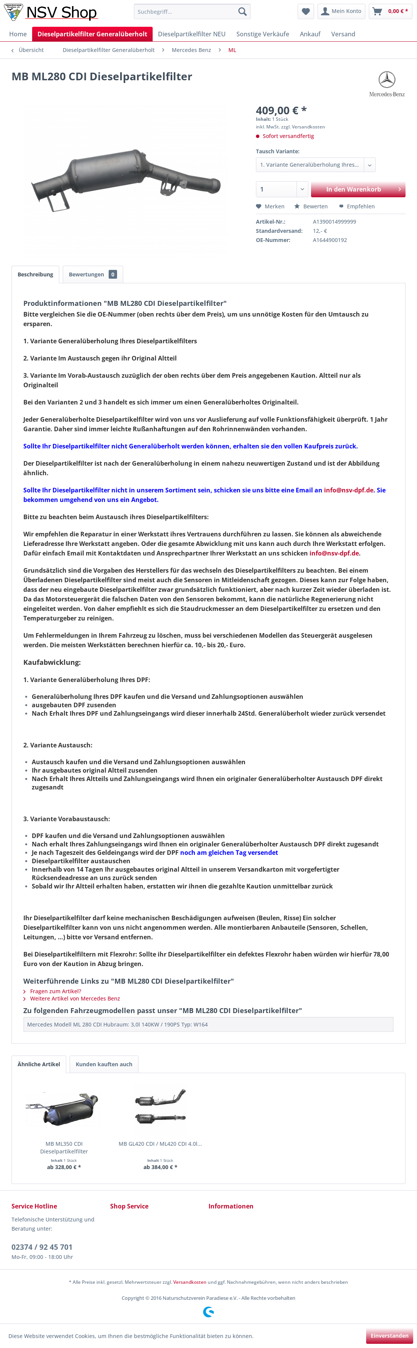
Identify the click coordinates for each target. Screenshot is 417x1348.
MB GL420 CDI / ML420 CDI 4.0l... (160, 1143)
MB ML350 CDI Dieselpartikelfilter (64, 1147)
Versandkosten (190, 1282)
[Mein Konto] (341, 11)
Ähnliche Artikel (39, 1064)
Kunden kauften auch (104, 1064)
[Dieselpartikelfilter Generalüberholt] (92, 34)
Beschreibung (35, 274)
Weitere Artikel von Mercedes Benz (71, 998)
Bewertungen (93, 274)
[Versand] (343, 34)
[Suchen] (243, 11)
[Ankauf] (310, 34)
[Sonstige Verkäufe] (263, 34)
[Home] (18, 34)
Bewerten (311, 206)
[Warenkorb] (390, 11)
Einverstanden (390, 1335)
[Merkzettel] (306, 11)
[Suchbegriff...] (192, 11)
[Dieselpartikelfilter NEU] (192, 34)
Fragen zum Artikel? (52, 991)
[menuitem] (192, 11)
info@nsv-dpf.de (334, 553)
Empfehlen (357, 206)
